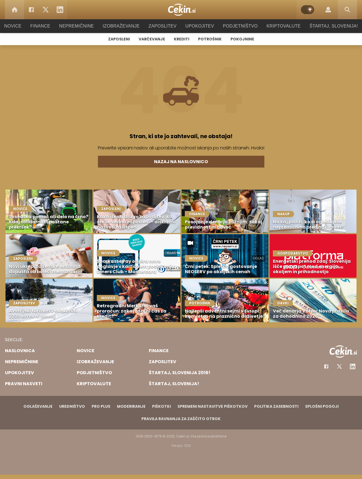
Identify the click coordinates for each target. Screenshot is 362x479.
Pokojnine (242, 39)
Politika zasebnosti (276, 406)
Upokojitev (198, 26)
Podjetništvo (236, 26)
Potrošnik (210, 39)
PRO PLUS (101, 406)
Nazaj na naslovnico (181, 161)
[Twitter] (46, 9)
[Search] (347, 9)
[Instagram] (352, 366)
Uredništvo (72, 406)
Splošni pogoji (322, 406)
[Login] (328, 9)
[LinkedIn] (60, 9)
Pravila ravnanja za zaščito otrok (181, 418)
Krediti (181, 39)
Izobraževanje (123, 26)
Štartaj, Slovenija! (326, 26)
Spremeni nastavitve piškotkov (212, 406)
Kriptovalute (278, 26)
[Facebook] (31, 9)
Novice (21, 26)
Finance (47, 26)
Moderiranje (131, 406)
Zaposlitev (162, 26)
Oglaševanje (38, 406)
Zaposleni (119, 39)
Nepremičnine (82, 26)
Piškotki (161, 406)
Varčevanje (152, 39)
